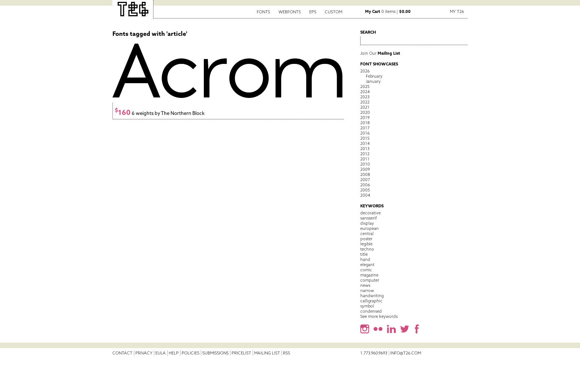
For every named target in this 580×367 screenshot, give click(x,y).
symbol (367, 306)
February (374, 76)
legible (366, 244)
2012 (365, 153)
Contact (122, 353)
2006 (365, 184)
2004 (365, 195)
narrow (367, 290)
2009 (365, 169)
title (364, 254)
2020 (365, 112)
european (369, 228)
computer (369, 280)
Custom (333, 11)
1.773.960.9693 (373, 353)
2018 (365, 122)
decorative (370, 212)
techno (367, 249)
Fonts (263, 11)
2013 (365, 148)
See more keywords (379, 316)
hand (365, 259)
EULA (160, 353)
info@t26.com (405, 353)
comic (366, 269)
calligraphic (371, 300)
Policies (190, 353)
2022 (365, 102)
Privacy (143, 353)
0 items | (388, 11)
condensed (371, 311)
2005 (365, 190)
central (367, 233)
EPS (312, 11)
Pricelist (241, 353)
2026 (365, 71)
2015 (365, 138)
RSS (286, 353)
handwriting (372, 295)
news (365, 285)
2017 (365, 127)
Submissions (215, 353)
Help (174, 353)
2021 (365, 107)
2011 (365, 159)
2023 (365, 96)
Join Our (380, 53)
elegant (367, 264)
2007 (365, 179)
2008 (365, 174)
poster (366, 238)
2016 (365, 133)
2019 (365, 117)
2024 (365, 91)
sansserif (368, 218)
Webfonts (290, 11)
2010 (365, 164)
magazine (369, 275)
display (367, 223)
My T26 (457, 11)
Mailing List (267, 353)
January (373, 81)
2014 (365, 143)
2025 (365, 86)
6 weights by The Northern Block (160, 113)
